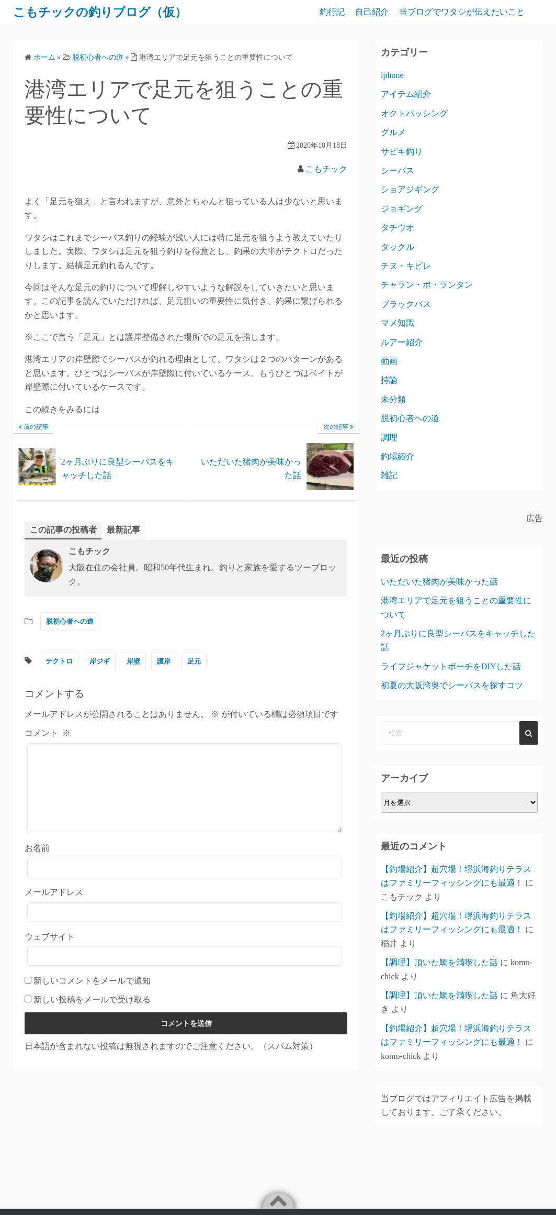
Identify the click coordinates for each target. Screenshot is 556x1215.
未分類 (393, 399)
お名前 (37, 863)
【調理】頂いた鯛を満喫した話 (439, 962)
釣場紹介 (397, 456)
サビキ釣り (402, 151)
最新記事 (123, 529)
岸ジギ (99, 661)
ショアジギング (410, 189)
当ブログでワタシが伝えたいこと (462, 11)
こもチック (326, 168)
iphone (392, 75)
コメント (48, 732)
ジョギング (402, 208)
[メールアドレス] (184, 927)
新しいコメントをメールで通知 (92, 996)
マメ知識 (397, 322)
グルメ (393, 132)
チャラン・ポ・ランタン (427, 284)
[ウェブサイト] (184, 971)
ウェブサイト (50, 952)
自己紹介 (372, 11)
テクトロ (59, 661)
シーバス (397, 170)
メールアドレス (54, 907)
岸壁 (133, 661)
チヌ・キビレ (406, 265)
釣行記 (332, 11)
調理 (389, 437)
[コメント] (184, 796)
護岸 (164, 661)
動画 (389, 361)
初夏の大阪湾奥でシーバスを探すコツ (452, 685)
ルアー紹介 (402, 342)
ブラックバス (406, 304)
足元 (194, 661)
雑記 (389, 475)
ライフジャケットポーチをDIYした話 (451, 666)
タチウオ (397, 227)
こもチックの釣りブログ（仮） (103, 12)
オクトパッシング (414, 113)
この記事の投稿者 (63, 529)
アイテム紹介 (406, 94)
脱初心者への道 (70, 621)
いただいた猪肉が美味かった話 (439, 581)
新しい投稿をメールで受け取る (92, 1015)
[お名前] (184, 883)
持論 (389, 379)
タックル (397, 246)
